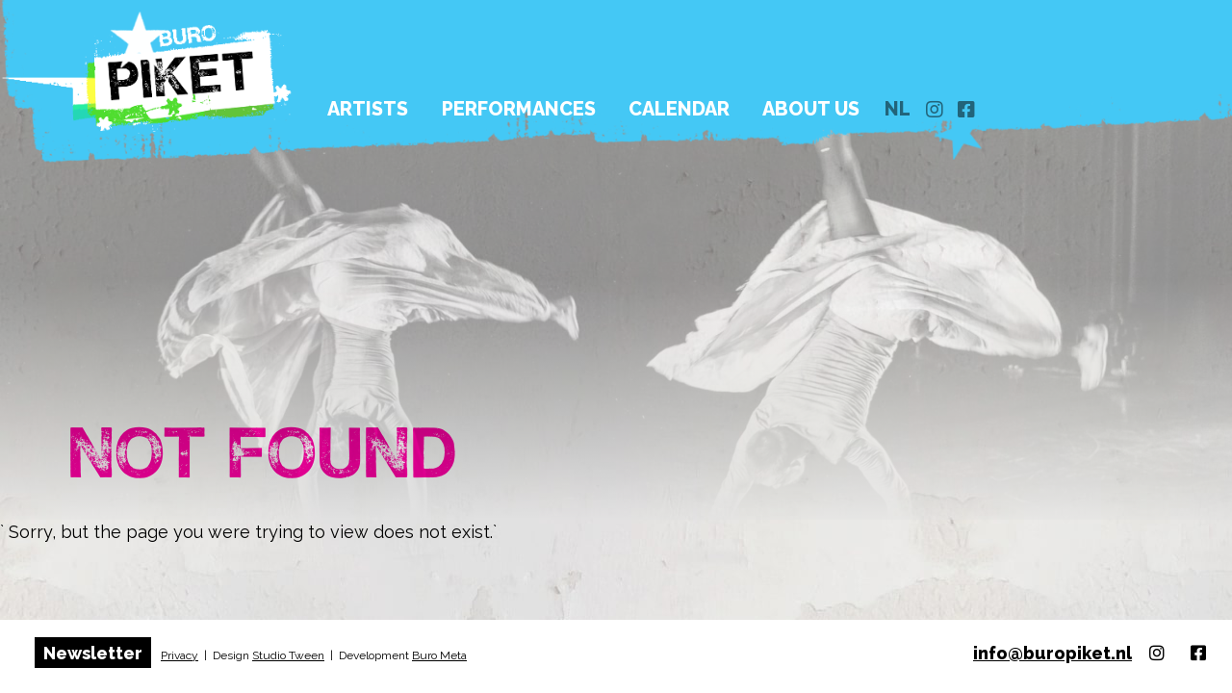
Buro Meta (439, 655)
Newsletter (92, 653)
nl (1000, 77)
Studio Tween (288, 655)
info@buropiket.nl (1052, 653)
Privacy (179, 655)
